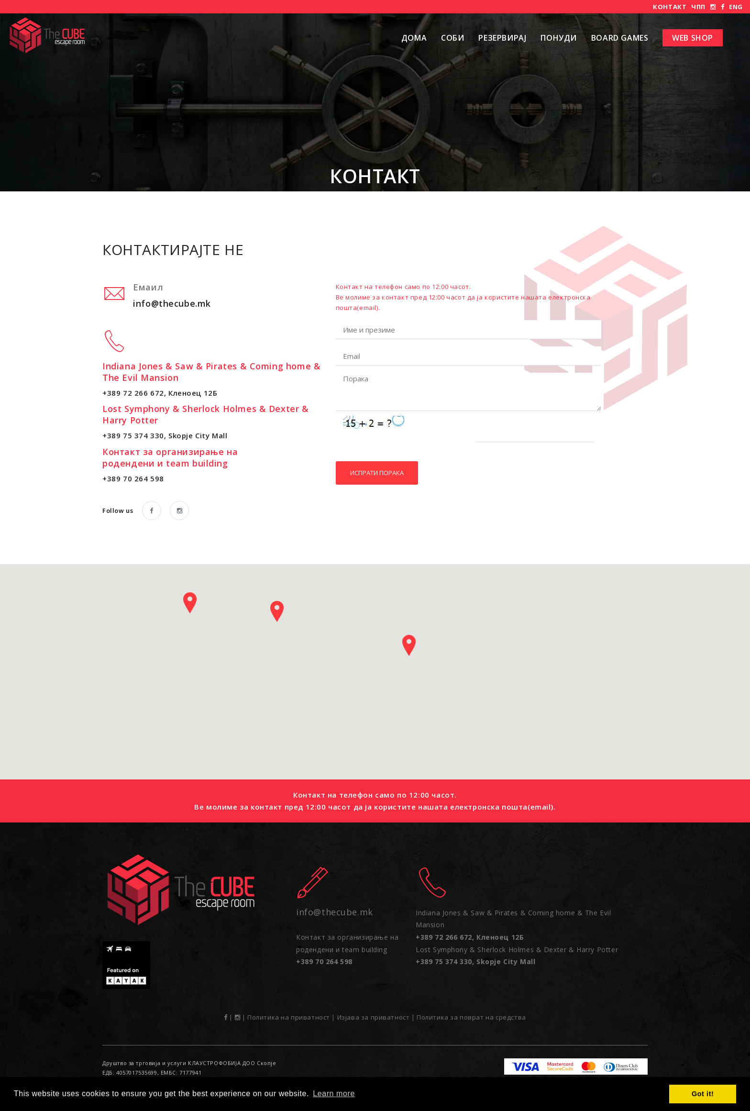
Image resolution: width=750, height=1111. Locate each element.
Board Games (619, 38)
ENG (736, 6)
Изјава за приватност (373, 1017)
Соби (452, 38)
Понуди (558, 38)
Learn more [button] (334, 1093)
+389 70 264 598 (133, 478)
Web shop (692, 38)
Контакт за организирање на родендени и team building (347, 949)
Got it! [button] (703, 1094)
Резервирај (502, 38)
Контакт (669, 6)
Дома (414, 38)
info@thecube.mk (172, 303)
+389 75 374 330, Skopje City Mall (164, 435)
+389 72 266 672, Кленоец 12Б (159, 393)
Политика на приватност (288, 1017)
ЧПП (698, 6)
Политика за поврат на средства (471, 1017)
